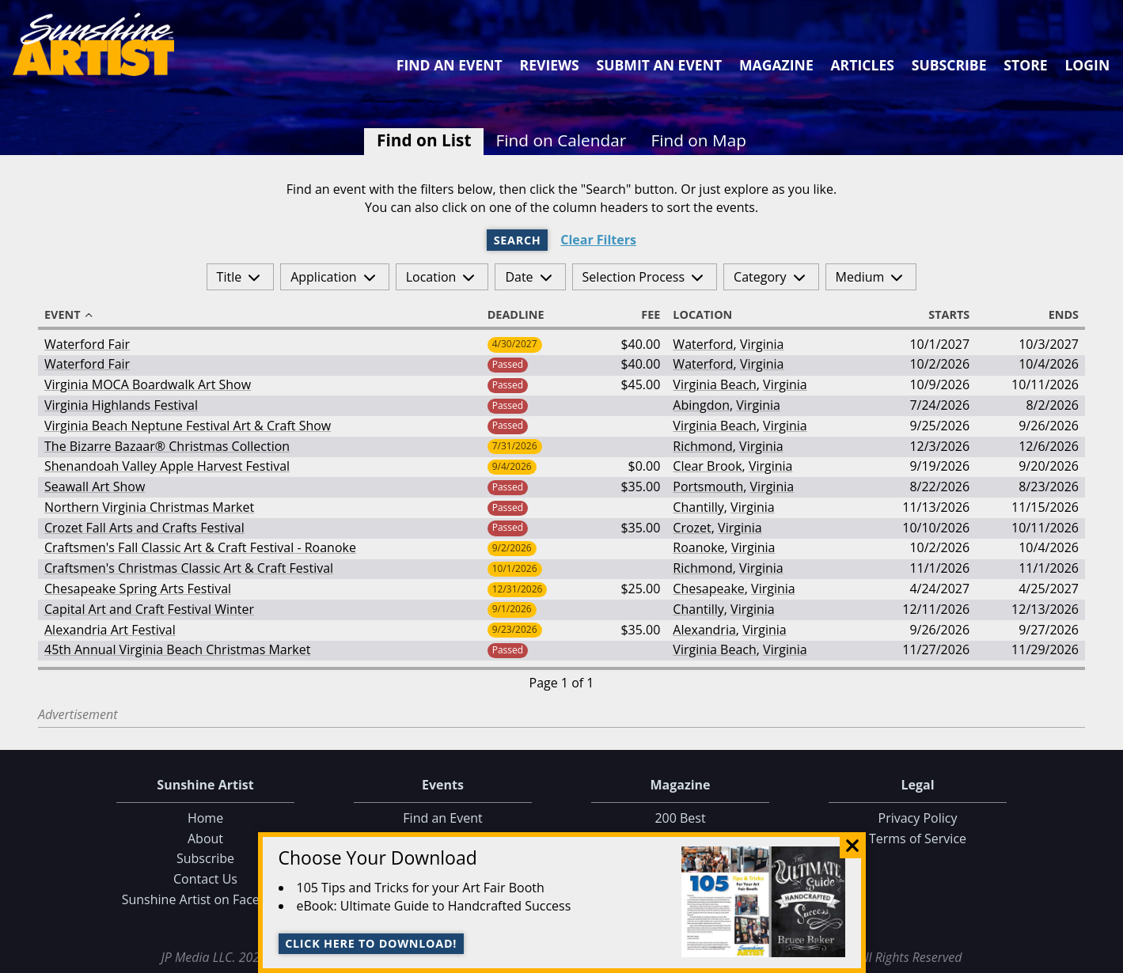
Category (760, 277)
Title (229, 277)
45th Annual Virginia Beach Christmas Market (177, 649)
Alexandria (704, 629)
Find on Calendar (561, 140)
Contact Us (205, 879)
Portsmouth (708, 486)
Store (1025, 64)
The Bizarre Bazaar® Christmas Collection (167, 446)
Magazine (776, 64)
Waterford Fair (87, 344)
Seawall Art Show (94, 486)
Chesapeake (708, 588)
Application (323, 277)
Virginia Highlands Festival (121, 405)
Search (517, 240)
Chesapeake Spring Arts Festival (137, 588)
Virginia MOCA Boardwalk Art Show (147, 384)
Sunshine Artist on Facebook (206, 899)
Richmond (702, 446)
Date (519, 277)
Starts (941, 314)
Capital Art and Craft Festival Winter (149, 609)
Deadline (523, 314)
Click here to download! (371, 943)
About (205, 838)
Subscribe (949, 64)
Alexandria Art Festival (110, 629)
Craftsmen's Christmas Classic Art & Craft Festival (188, 568)
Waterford (703, 344)
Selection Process (633, 277)
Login (1087, 64)
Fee (643, 314)
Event (69, 314)
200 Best (679, 818)
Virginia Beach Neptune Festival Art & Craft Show (187, 425)
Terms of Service (917, 838)
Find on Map (698, 140)
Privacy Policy (918, 818)
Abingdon (701, 405)
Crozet (692, 527)
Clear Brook (707, 466)
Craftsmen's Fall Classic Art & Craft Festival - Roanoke (200, 547)
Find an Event (449, 64)
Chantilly (698, 507)
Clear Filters (598, 240)
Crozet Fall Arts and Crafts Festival (144, 527)
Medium (860, 277)
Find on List (424, 140)
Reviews (549, 64)
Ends (1056, 314)
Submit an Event (660, 64)
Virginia (762, 344)
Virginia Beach (714, 384)
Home (205, 818)
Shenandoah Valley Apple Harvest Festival (167, 466)
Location (431, 277)
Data (1104, 958)
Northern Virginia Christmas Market (149, 507)
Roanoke (698, 547)
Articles (861, 64)
